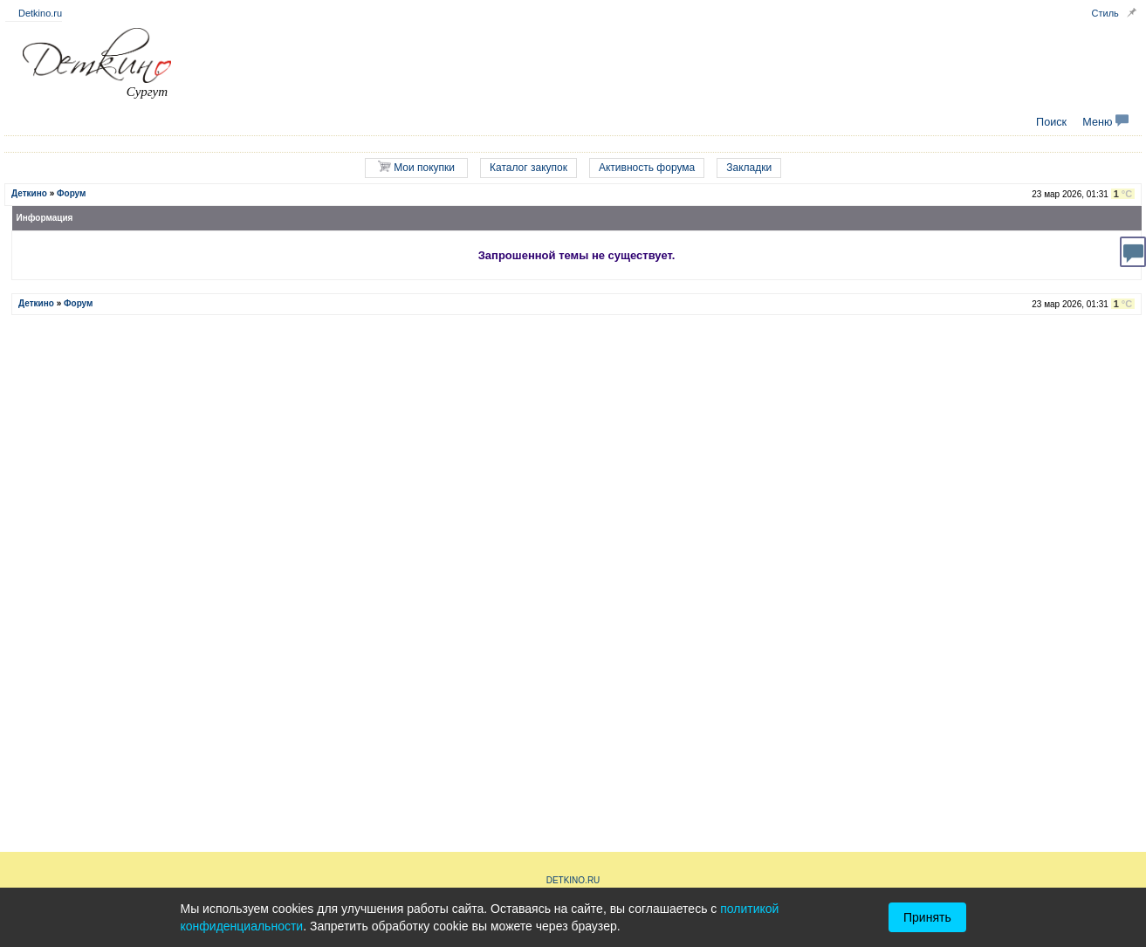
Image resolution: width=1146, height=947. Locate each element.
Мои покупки (416, 167)
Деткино (29, 193)
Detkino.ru (40, 13)
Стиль (1105, 13)
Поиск (1051, 122)
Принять (927, 917)
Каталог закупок (528, 167)
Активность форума (647, 167)
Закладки (749, 167)
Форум (71, 193)
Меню (1105, 122)
